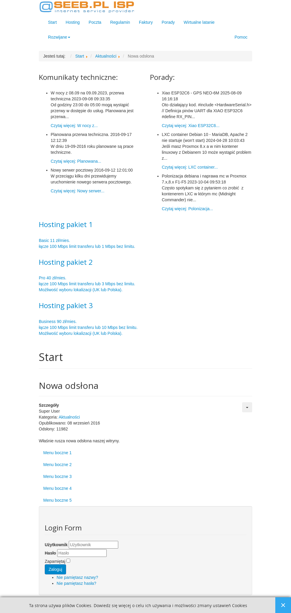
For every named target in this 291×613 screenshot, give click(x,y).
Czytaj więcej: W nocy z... (74, 125)
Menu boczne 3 (57, 476)
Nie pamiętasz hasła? (76, 583)
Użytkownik (56, 544)
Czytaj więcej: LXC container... (190, 167)
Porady (168, 22)
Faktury (146, 22)
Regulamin (120, 22)
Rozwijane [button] (59, 37)
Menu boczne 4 (57, 488)
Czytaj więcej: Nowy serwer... (77, 191)
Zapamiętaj (55, 561)
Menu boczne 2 (57, 464)
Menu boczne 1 (57, 452)
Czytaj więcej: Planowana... (76, 161)
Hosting (73, 22)
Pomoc (240, 37)
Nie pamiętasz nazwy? (77, 577)
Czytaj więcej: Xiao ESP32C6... (191, 125)
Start (52, 22)
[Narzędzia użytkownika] (247, 407)
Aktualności (69, 417)
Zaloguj (55, 569)
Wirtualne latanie (199, 22)
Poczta (95, 22)
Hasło (50, 553)
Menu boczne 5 (57, 500)
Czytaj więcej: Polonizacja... (187, 208)
